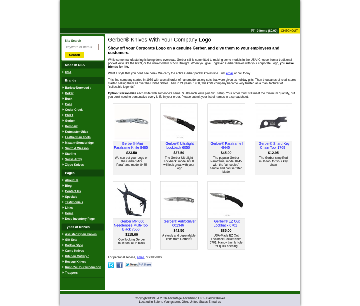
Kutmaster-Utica (76, 132)
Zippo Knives (74, 164)
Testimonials (74, 202)
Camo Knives (74, 250)
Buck (68, 98)
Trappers (71, 272)
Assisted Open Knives (81, 234)
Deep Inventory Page (80, 218)
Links (69, 208)
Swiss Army (73, 159)
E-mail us (214, 302)
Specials (71, 196)
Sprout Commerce (180, 14)
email (230, 73)
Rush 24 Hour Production (83, 267)
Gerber (70, 120)
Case (68, 104)
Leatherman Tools (77, 137)
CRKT (69, 115)
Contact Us (73, 191)
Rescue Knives (75, 262)
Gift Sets (71, 240)
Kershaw (71, 126)
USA (68, 72)
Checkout (289, 30)
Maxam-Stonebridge (79, 142)
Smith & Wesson (76, 148)
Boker (69, 93)
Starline (70, 154)
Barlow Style (74, 245)
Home (69, 213)
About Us (71, 180)
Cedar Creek (74, 110)
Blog (68, 186)
